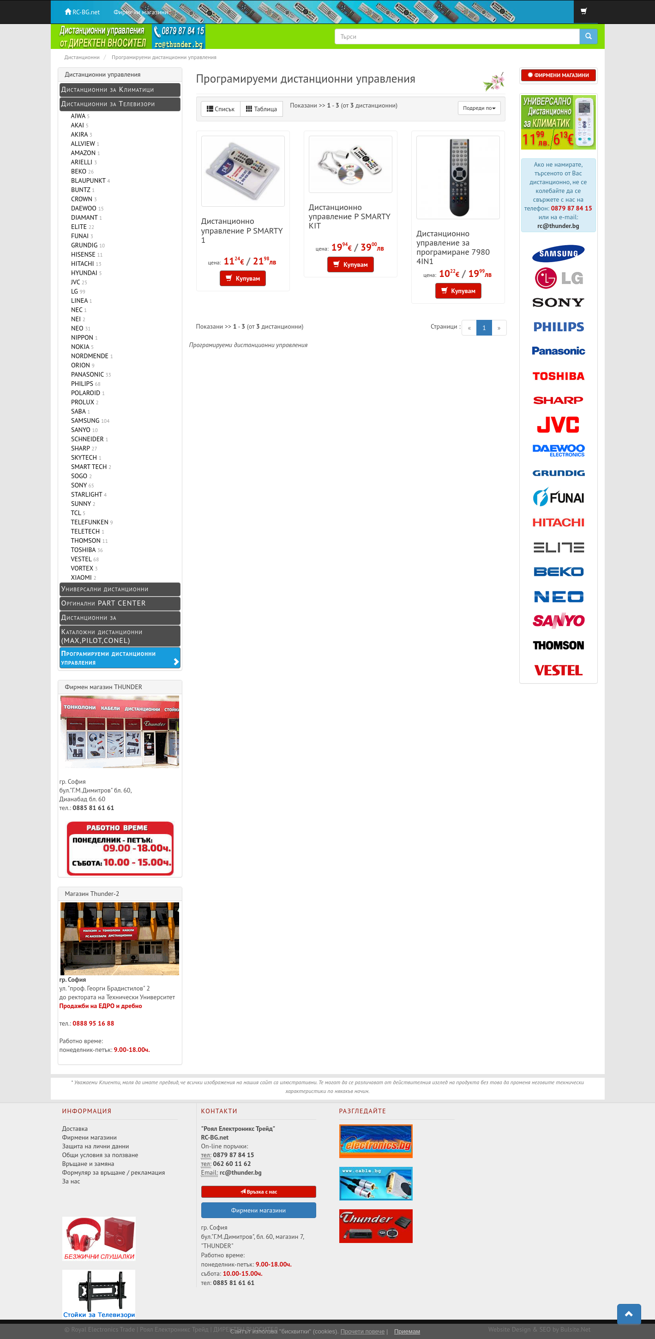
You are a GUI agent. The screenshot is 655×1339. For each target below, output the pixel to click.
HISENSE (85, 254)
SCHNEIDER (88, 439)
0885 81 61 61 (93, 808)
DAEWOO (86, 208)
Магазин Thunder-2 (92, 893)
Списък (221, 109)
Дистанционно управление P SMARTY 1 (242, 230)
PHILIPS (84, 383)
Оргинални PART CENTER (103, 602)
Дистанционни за (89, 617)
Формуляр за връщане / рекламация (113, 1172)
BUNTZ (81, 190)
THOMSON (88, 540)
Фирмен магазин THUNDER (104, 687)
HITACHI (85, 263)
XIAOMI (82, 577)
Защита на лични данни (95, 1146)
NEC (77, 310)
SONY (81, 485)
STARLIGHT (87, 494)
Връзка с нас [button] (258, 1191)
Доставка (75, 1128)
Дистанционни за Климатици (107, 89)
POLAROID (86, 393)
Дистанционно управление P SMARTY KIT (350, 216)
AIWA (79, 116)
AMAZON (84, 153)
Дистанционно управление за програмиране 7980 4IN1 (453, 247)
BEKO (81, 171)
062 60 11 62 (232, 1163)
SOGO (80, 476)
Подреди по (479, 107)
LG (76, 291)
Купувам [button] (243, 278)
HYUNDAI (85, 273)
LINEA (80, 300)
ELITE (81, 226)
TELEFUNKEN (90, 522)
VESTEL (83, 559)
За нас (71, 1181)
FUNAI (80, 236)
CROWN (82, 199)
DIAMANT (85, 217)
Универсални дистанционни (105, 588)
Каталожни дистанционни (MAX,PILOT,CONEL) (102, 636)
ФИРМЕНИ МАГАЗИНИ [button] (558, 75)
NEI (76, 319)
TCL (77, 513)
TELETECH (86, 531)
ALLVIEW (84, 143)
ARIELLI (82, 162)
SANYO (83, 430)
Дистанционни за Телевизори (108, 103)
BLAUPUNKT (89, 180)
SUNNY (82, 503)
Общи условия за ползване (100, 1155)
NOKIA (81, 346)
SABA (79, 411)
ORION (81, 365)
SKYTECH (85, 457)
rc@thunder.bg (558, 226)
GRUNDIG (86, 245)
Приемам (407, 1331)
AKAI (78, 125)
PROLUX (83, 402)
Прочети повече (363, 1331)
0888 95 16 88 (93, 1023)
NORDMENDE (90, 356)
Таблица (261, 109)
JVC (78, 282)
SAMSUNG (89, 420)
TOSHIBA (85, 550)
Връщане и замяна (88, 1163)
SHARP (82, 448)
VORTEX (83, 568)
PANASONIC (89, 374)
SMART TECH (90, 466)
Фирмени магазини (141, 12)
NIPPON (83, 337)
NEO (79, 328)
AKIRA (80, 134)
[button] (629, 1314)
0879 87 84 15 (571, 208)
